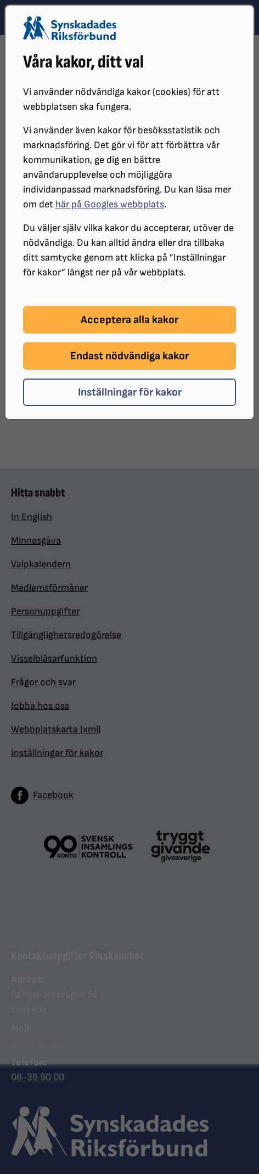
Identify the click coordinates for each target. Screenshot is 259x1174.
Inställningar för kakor (130, 392)
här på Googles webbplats (109, 204)
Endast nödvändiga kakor (129, 356)
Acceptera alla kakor (129, 319)
